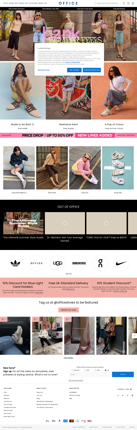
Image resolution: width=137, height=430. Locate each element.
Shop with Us (74, 388)
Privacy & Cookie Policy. (72, 62)
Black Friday (8, 410)
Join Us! (39, 395)
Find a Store (8, 404)
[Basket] (132, 3)
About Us (40, 392)
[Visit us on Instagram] (127, 395)
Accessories (33, 3)
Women (11, 3)
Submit (122, 374)
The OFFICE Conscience (45, 407)
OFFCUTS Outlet (74, 395)
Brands (41, 3)
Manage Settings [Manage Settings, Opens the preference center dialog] (44, 70)
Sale (45, 3)
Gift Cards (7, 413)
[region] (69, 59)
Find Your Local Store (85, 9)
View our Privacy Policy (75, 380)
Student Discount (10, 407)
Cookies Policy (93, 427)
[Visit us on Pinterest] (122, 395)
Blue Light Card (9, 416)
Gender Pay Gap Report (45, 401)
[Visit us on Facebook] (118, 395)
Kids (26, 3)
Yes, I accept (74, 70)
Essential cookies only (92, 70)
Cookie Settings (107, 427)
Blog (38, 398)
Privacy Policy (120, 427)
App (70, 398)
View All (68, 274)
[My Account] (123, 3)
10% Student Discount (16, 9)
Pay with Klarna (119, 9)
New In (6, 3)
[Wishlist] (127, 3)
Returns (6, 398)
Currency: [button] (125, 389)
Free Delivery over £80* (50, 9)
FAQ (5, 392)
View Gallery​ (68, 358)
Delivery (6, 395)
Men (16, 3)
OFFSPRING (73, 392)
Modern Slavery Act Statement (47, 404)
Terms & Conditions (79, 427)
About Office (41, 388)
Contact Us (8, 401)
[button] (134, 335)
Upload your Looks (68, 310)
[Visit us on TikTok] (132, 395)
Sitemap (131, 427)
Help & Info (8, 388)
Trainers (21, 3)
